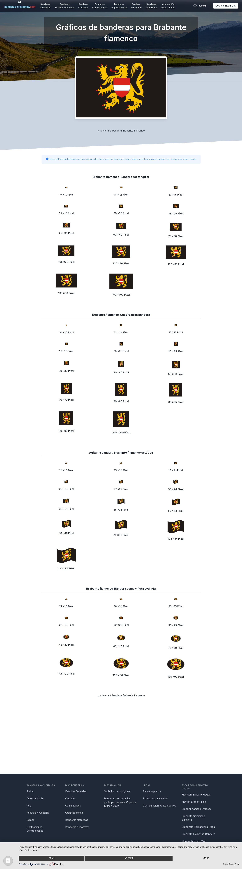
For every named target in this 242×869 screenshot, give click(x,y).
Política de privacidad (155, 798)
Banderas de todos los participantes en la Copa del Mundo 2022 (120, 802)
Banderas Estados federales (65, 6)
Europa (31, 819)
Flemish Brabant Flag (194, 801)
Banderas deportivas (151, 6)
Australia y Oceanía (38, 812)
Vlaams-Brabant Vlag (194, 841)
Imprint (225, 864)
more (206, 858)
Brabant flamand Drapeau (196, 808)
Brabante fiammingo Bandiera (193, 817)
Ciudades (70, 798)
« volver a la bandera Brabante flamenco (121, 130)
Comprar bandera (225, 6)
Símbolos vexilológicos (117, 791)
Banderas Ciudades (83, 6)
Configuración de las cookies (159, 805)
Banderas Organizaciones (119, 6)
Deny (51, 858)
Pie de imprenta (152, 791)
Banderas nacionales (45, 6)
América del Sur (35, 798)
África (30, 791)
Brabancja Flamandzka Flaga (198, 826)
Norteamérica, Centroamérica (35, 828)
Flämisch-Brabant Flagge (196, 794)
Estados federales (75, 791)
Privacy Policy (234, 864)
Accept (128, 858)
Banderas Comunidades (99, 6)
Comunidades (73, 805)
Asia (29, 805)
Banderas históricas (136, 6)
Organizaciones (74, 812)
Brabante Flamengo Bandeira (198, 834)
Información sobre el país (168, 6)
